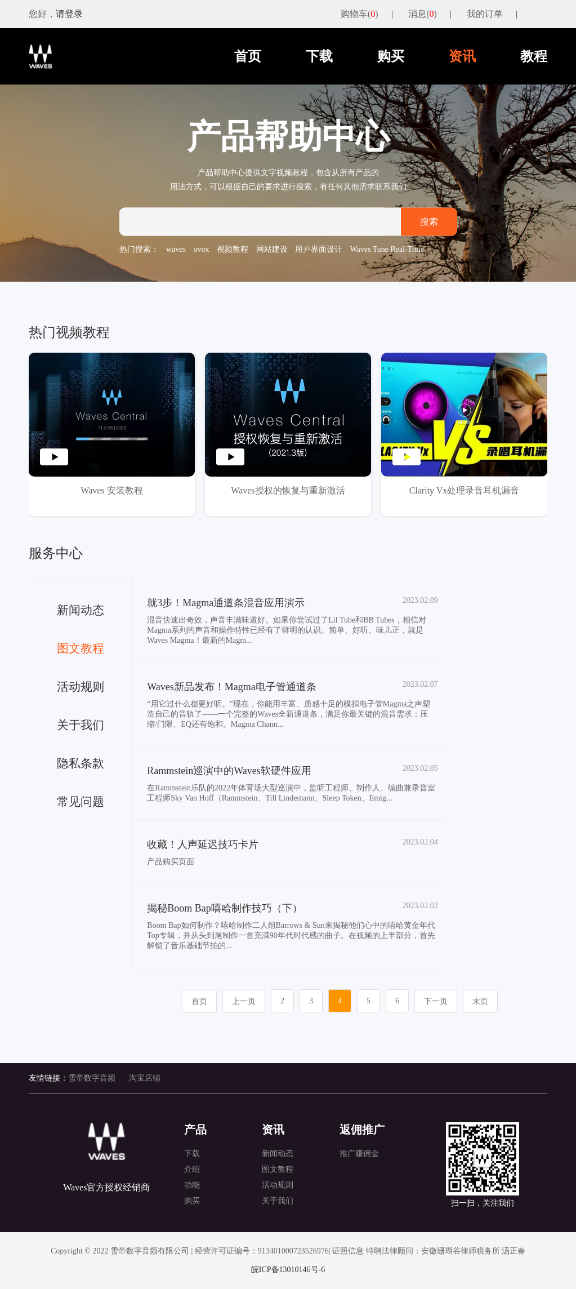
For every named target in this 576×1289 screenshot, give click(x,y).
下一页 (436, 1001)
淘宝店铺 (144, 1078)
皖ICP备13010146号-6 (288, 1269)
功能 (192, 1185)
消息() (422, 14)
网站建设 (272, 249)
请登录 (69, 14)
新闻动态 (277, 1153)
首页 (247, 56)
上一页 (244, 1001)
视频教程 (232, 249)
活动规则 (277, 1185)
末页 (480, 1001)
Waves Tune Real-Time (387, 249)
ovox (201, 249)
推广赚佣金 (359, 1153)
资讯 (462, 56)
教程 (533, 56)
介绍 (192, 1169)
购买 (390, 56)
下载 (319, 56)
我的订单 (485, 14)
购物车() (359, 14)
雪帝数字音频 (91, 1078)
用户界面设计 (318, 249)
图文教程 (277, 1169)
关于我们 (277, 1201)
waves (176, 249)
